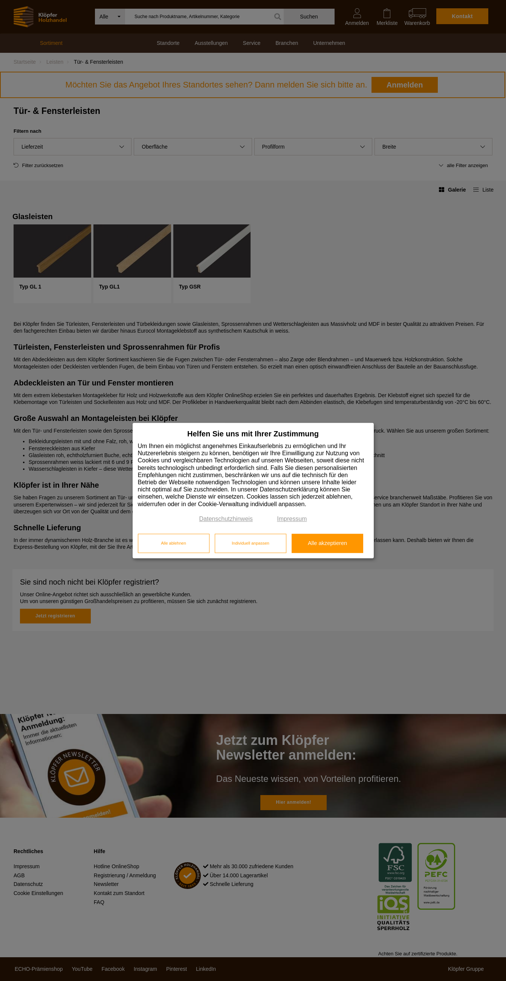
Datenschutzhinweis (226, 519)
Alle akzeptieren (327, 543)
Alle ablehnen (173, 543)
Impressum (292, 519)
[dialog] (253, 490)
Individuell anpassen (250, 543)
